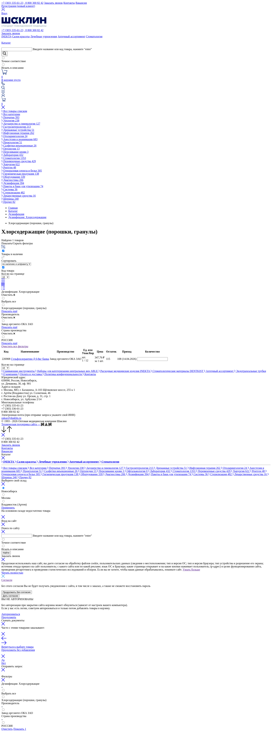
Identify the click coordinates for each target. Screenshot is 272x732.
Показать (19, 728)
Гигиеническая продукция (20, 173)
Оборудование (13, 176)
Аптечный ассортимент (71, 36)
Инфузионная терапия (17, 133)
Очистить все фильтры (14, 346)
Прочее (8, 201)
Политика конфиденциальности (62, 374)
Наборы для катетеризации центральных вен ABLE (66, 371)
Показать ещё (9, 311)
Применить (8, 507)
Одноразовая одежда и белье (21, 170)
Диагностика (12, 180)
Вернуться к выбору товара (17, 646)
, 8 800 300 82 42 (33, 2)
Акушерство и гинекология (20, 123)
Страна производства (13, 330)
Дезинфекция (12, 183)
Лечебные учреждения (43, 36)
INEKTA (6, 36)
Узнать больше (191, 569)
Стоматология (94, 36)
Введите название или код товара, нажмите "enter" (62, 49)
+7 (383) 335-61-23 (12, 2)
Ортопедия (10, 148)
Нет (3, 663)
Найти (6, 552)
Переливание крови (14, 151)
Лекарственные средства (18, 195)
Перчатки (10, 117)
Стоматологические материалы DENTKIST (177, 371)
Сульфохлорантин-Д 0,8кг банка (30, 358)
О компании (9, 374)
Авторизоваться (10, 614)
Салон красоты (21, 36)
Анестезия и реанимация (19, 139)
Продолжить (8, 617)
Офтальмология (136, 471)
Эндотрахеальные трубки (250, 371)
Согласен (6, 580)
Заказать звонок (53, 2)
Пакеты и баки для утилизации (22, 186)
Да (3, 660)
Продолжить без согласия (17, 592)
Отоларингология (14, 136)
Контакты (69, 2)
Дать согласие (10, 596)
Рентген (8, 167)
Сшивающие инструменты (18, 371)
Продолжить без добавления (18, 649)
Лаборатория (12, 154)
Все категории (10, 114)
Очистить (8, 294)
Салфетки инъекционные (18, 145)
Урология (10, 120)
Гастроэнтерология (16, 126)
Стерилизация (13, 192)
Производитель (10, 314)
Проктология (11, 142)
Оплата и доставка (30, 374)
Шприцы (10, 198)
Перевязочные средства (18, 161)
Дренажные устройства (17, 129)
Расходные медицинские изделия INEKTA (125, 371)
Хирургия (10, 164)
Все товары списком (14, 111)
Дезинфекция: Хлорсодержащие (20, 291)
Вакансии (81, 2)
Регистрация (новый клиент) (18, 6)
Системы (9, 189)
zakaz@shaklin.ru (11, 418)
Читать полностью (12, 572)
